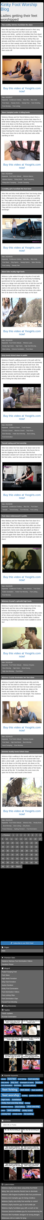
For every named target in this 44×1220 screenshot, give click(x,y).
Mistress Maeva (28, 176)
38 (22, 851)
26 (3, 847)
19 (8, 843)
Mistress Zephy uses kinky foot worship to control (20, 1201)
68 (12, 866)
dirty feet (14, 1082)
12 (16, 839)
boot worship (33, 1079)
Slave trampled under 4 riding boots (16, 112)
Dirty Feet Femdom (9, 982)
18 (3, 843)
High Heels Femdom (9, 978)
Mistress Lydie (27, 343)
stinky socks (27, 1110)
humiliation (16, 1100)
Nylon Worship (36, 262)
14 (26, 839)
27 (8, 847)
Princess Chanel (7, 430)
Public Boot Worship (19, 434)
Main (3, 951)
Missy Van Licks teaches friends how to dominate (20, 1191)
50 (3, 859)
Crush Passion (26, 427)
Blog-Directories (9, 1006)
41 (36, 851)
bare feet (12, 1079)
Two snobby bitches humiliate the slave (17, 25)
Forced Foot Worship (9, 1002)
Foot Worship (6, 106)
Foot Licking (16, 106)
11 (11, 839)
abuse (3, 1079)
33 (36, 847)
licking (27, 1103)
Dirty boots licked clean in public (14, 355)
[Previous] (6, 835)
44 (12, 855)
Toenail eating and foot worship (14, 443)
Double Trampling (23, 182)
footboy (24, 1095)
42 (3, 855)
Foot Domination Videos (10, 992)
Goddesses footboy (15, 100)
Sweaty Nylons (25, 262)
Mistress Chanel (19, 430)
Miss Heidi (34, 100)
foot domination (6, 1085)
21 (17, 843)
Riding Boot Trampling (9, 182)
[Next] (19, 866)
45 (17, 855)
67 (8, 866)
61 (17, 862)
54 (22, 859)
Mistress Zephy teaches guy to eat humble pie (18, 1205)
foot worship (10, 1095)
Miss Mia (26, 100)
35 (8, 851)
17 (40, 839)
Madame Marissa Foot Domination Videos (17, 961)
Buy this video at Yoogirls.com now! (22, 90)
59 (8, 862)
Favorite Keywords (10, 1075)
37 (17, 851)
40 (31, 851)
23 (27, 843)
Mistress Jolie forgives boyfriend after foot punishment (21, 1195)
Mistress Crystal (28, 739)
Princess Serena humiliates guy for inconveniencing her (22, 1211)
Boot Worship (6, 434)
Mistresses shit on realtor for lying (14, 1218)
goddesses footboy (35, 1095)
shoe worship (33, 1107)
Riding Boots (18, 179)
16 (35, 839)
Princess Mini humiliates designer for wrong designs (21, 1215)
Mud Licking (6, 349)
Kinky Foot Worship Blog (19, 7)
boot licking (22, 1079)
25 (36, 843)
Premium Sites (8, 958)
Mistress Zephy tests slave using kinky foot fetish (19, 1188)
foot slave (25, 1090)
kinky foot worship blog (12, 1103)
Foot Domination (7, 437)
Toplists (6, 1010)
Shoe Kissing (26, 668)
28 (12, 847)
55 (27, 859)
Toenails (5, 510)
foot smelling (37, 1090)
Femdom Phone (7, 964)
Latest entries (8, 1184)
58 (3, 862)
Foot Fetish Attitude (15, 176)
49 (36, 855)
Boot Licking (31, 434)
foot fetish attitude (29, 1085)
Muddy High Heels (8, 346)
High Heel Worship (30, 346)
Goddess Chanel (14, 427)
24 (31, 843)
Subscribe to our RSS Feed (22, 943)
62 (22, 862)
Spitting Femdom (19, 829)
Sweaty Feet (25, 103)
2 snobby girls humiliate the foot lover (16, 189)
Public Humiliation (7, 592)
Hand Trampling (7, 745)
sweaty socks (17, 1114)
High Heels (19, 346)
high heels (6, 1100)
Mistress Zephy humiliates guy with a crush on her (20, 1208)
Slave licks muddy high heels (13, 272)
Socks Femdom (7, 985)
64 (31, 862)
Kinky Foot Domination (10, 988)
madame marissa (7, 1107)
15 (31, 839)
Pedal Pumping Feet (9, 972)
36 (12, 851)
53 (17, 859)
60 (12, 862)
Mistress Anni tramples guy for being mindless (18, 1198)
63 (27, 862)
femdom (39, 1082)
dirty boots (5, 1082)
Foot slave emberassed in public (14, 516)
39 (27, 851)
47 (27, 855)
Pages (5, 947)
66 (3, 866)
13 (21, 839)
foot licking (9, 1089)
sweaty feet (6, 1114)
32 (31, 847)
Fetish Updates (7, 1013)
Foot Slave (5, 103)
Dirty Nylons (14, 262)
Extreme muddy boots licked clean (15, 752)
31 (27, 847)
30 (22, 847)
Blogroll (6, 968)
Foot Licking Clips (8, 995)
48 (31, 855)
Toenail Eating (13, 510)
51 (8, 859)
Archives (6, 1121)
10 (7, 839)
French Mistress (7, 829)
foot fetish (17, 1085)
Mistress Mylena (7, 179)
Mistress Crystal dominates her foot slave (18, 677)
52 (12, 859)
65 (36, 862)
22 (22, 843)
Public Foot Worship (21, 592)
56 (31, 859)
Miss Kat (26, 506)
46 (22, 855)
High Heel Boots (16, 742)
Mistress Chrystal (28, 665)
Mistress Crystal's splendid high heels (17, 601)
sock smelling (13, 1110)
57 (36, 859)
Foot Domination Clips (10, 998)
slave (3, 1110)
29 (17, 847)
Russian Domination (9, 1017)
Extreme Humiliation (18, 349)
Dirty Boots (29, 430)
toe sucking (28, 1114)
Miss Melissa (28, 589)
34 (3, 851)
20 (12, 843)
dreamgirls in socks (26, 1082)
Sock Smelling (35, 103)
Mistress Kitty (27, 823)
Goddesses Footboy (15, 506)
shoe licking (20, 1107)
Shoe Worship (6, 668)
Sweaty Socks (15, 103)
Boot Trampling (29, 179)
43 (8, 855)
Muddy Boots (37, 823)
